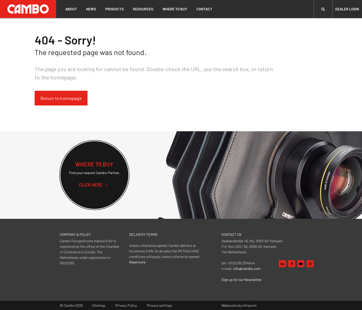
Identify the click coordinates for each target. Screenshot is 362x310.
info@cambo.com (247, 268)
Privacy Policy (126, 305)
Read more (137, 262)
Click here (94, 184)
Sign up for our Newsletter (241, 279)
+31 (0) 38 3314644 (241, 263)
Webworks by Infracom (239, 305)
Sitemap (98, 305)
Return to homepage (61, 98)
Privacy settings (159, 305)
